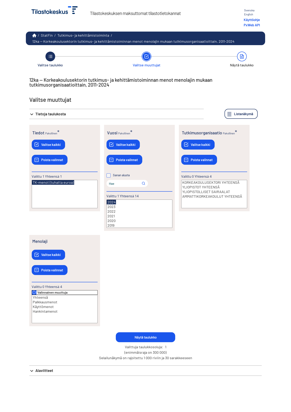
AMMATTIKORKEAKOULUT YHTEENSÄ (214, 196)
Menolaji (39, 241)
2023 (139, 206)
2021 (139, 216)
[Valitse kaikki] (48, 145)
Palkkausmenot (64, 302)
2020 (139, 220)
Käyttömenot (64, 306)
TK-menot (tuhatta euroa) (53, 182)
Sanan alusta (121, 175)
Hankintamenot (64, 311)
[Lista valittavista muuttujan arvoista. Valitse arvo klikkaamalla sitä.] (65, 194)
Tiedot (38, 132)
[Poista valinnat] (49, 160)
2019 (139, 225)
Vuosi (112, 132)
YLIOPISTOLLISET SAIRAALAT (214, 191)
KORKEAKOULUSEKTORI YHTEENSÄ (214, 182)
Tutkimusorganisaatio (202, 132)
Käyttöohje (252, 20)
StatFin (47, 35)
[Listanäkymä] (241, 114)
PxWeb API (252, 25)
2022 (139, 211)
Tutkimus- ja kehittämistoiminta (83, 35)
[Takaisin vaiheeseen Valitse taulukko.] (50, 59)
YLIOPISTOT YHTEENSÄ (214, 187)
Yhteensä (64, 297)
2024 (111, 202)
